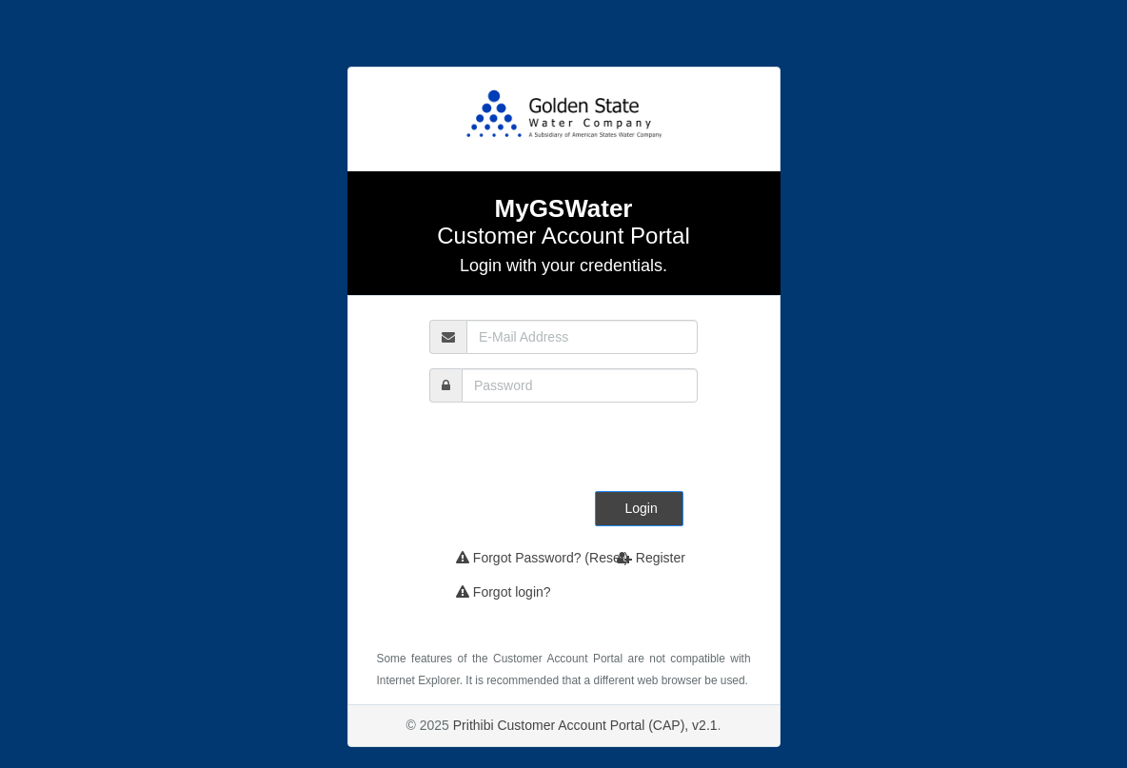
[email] (582, 337)
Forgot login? (503, 592)
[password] (580, 385)
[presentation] (588, 454)
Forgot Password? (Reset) (542, 557)
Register (651, 557)
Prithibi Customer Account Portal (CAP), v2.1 (585, 725)
